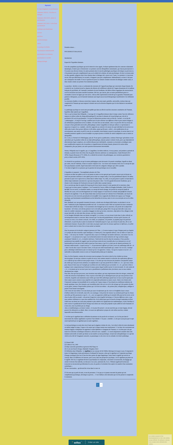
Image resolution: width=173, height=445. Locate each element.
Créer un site (93, 442)
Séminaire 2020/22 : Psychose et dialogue (46, 13)
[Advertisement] (48, 112)
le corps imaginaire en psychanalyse (47, 9)
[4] (95, 215)
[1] (65, 342)
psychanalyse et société (44, 58)
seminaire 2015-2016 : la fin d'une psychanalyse (47, 24)
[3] (65, 347)
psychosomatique (42, 40)
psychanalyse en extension (45, 54)
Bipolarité (48, 5)
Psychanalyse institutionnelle (45, 50)
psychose (40, 36)
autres (39, 43)
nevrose (39, 33)
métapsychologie (42, 61)
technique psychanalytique (45, 29)
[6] (65, 368)
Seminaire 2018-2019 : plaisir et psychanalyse (46, 19)
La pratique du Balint (43, 47)
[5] (65, 351)
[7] (65, 372)
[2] (65, 344)
